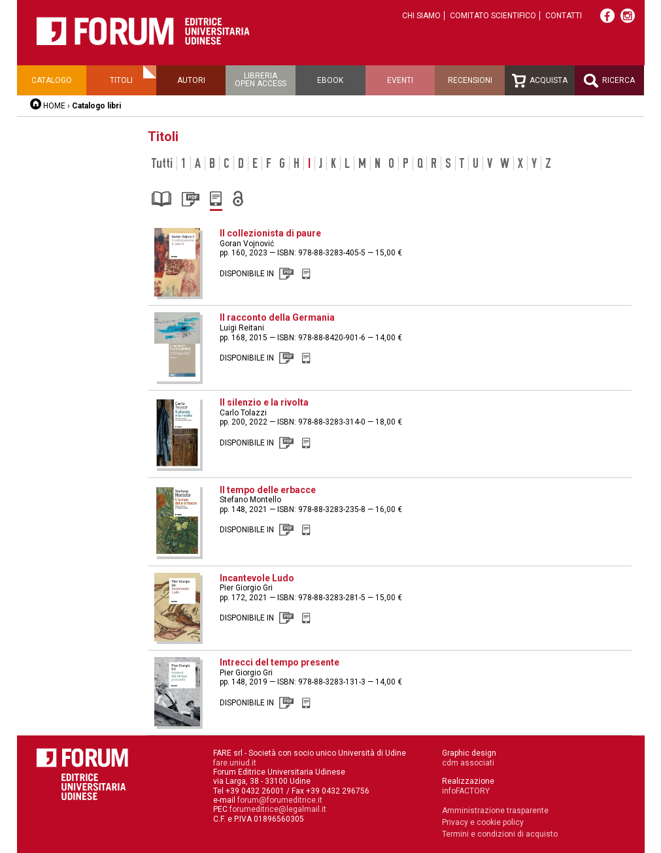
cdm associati (468, 762)
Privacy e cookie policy (483, 822)
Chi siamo (421, 15)
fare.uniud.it (234, 762)
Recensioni (470, 80)
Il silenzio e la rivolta (264, 402)
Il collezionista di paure (270, 233)
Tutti (162, 163)
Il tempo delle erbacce (268, 490)
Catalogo (51, 80)
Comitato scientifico (493, 15)
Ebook (330, 80)
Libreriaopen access (260, 79)
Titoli (121, 80)
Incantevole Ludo (257, 578)
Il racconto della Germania (277, 317)
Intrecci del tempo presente (279, 662)
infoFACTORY (466, 791)
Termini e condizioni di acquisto (500, 834)
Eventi (400, 80)
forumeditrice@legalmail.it (277, 809)
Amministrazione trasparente (495, 810)
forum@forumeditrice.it (279, 800)
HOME (54, 105)
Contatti (563, 15)
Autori (191, 80)
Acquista (540, 81)
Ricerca (609, 81)
